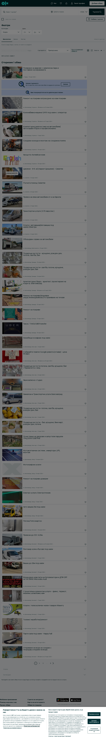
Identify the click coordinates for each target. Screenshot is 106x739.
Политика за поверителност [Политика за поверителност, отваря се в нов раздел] (12, 728)
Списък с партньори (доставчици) (59, 736)
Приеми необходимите (94, 721)
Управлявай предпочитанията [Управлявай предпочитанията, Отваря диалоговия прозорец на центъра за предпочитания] (94, 730)
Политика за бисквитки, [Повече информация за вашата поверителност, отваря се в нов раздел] (32, 726)
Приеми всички (94, 714)
